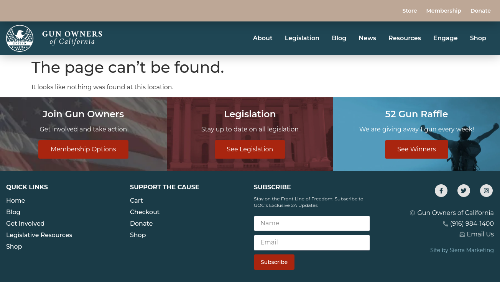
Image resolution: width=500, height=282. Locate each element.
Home (15, 200)
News (367, 38)
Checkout (145, 212)
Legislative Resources (39, 235)
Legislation (302, 38)
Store (409, 10)
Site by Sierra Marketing (462, 250)
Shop (478, 38)
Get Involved (25, 223)
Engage (445, 38)
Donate (480, 10)
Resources (404, 38)
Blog (339, 38)
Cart (136, 200)
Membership (443, 10)
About (263, 38)
